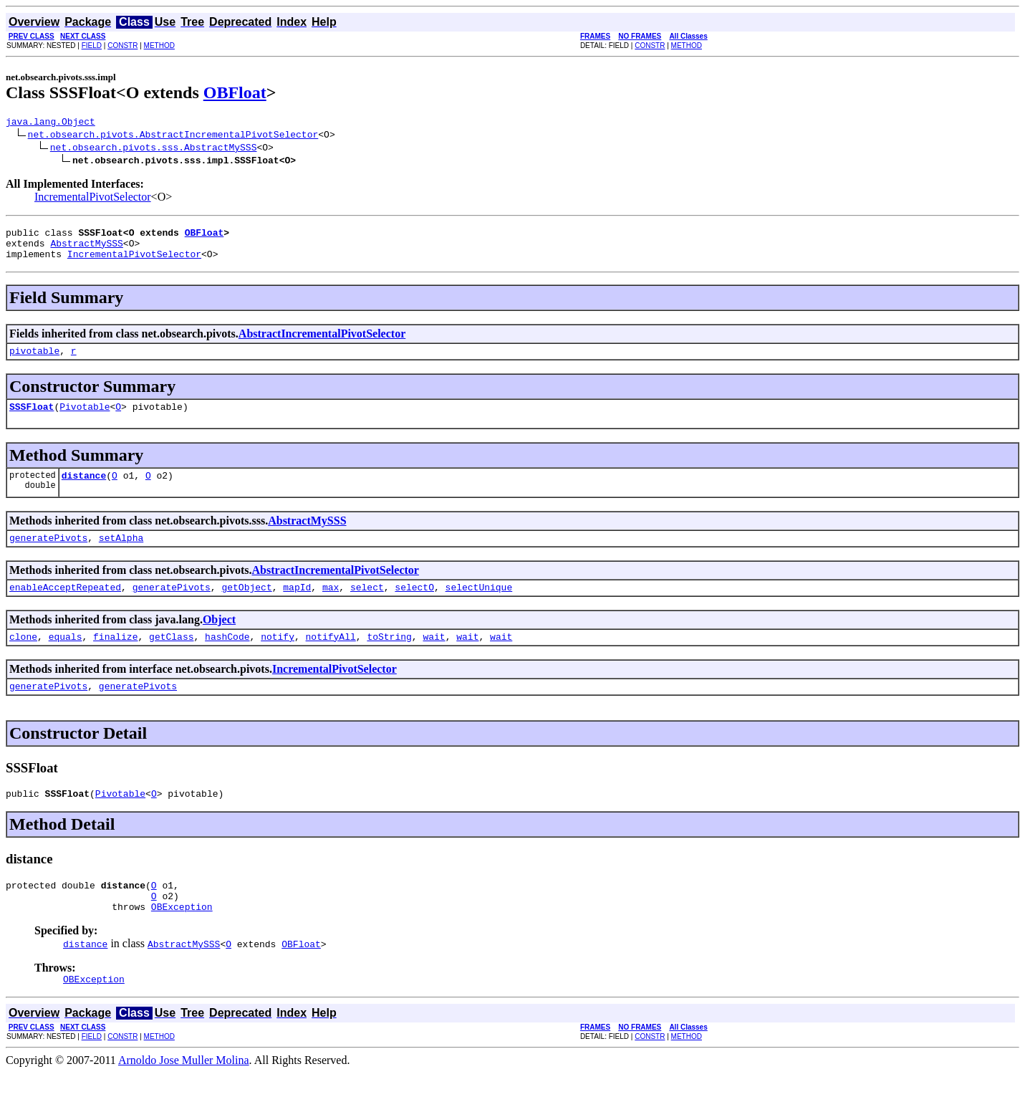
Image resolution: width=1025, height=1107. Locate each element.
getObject (246, 606)
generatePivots (48, 554)
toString (389, 657)
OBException (182, 938)
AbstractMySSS (86, 249)
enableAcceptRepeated (65, 606)
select (367, 606)
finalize (115, 657)
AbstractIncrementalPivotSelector (322, 342)
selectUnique (479, 606)
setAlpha (121, 554)
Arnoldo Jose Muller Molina (183, 1094)
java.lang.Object (50, 123)
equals (65, 657)
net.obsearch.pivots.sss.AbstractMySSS (153, 149)
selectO (414, 606)
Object (219, 639)
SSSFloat (31, 419)
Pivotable (84, 419)
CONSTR (122, 45)
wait (434, 657)
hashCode (227, 657)
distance (84, 490)
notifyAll (331, 657)
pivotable (34, 361)
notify (277, 657)
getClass (171, 657)
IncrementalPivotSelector (92, 199)
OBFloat (234, 92)
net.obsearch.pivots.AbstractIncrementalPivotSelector (173, 136)
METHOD (159, 45)
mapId (297, 606)
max (330, 606)
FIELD (92, 45)
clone (23, 657)
